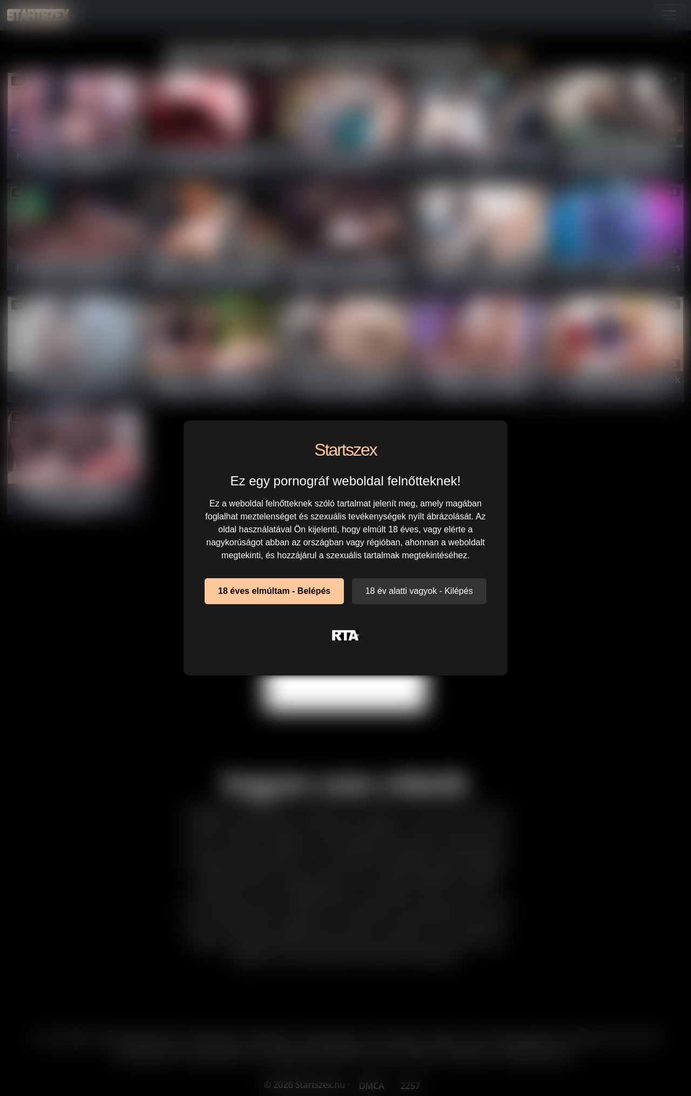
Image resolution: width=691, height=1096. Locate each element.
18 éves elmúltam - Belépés (274, 591)
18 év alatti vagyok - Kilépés (419, 591)
